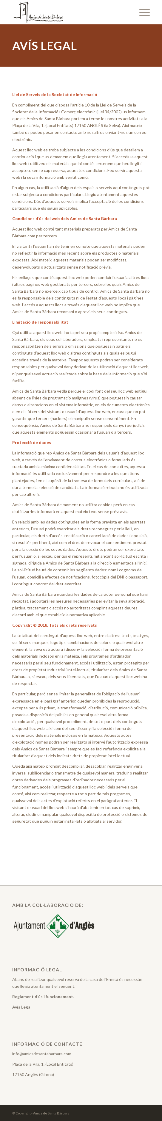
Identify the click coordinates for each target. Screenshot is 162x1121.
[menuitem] (141, 12)
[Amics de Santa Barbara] (67, 12)
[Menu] (141, 12)
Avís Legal (22, 1006)
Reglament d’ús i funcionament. (43, 996)
